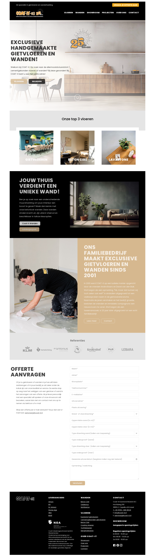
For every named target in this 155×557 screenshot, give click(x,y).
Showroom (93, 12)
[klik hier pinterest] (117, 546)
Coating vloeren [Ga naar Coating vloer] (87, 525)
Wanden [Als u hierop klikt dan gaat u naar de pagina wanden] (21, 81)
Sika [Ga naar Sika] (50, 513)
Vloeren (68, 12)
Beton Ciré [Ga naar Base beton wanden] (85, 502)
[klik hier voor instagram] (121, 546)
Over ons (121, 12)
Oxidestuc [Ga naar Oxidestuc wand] (85, 505)
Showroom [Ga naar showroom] (85, 541)
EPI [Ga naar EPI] (49, 505)
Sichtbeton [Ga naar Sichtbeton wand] (85, 507)
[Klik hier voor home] (30, 12)
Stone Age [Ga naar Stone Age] (52, 510)
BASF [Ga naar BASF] (50, 516)
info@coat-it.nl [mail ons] (121, 513)
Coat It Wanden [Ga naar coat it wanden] (30, 223)
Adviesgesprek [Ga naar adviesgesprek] (29, 229)
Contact (134, 12)
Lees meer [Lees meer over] (92, 321)
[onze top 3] (77, 97)
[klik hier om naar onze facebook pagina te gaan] (114, 546)
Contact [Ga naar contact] (84, 549)
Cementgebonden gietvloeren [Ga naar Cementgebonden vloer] (93, 520)
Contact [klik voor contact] (108, 321)
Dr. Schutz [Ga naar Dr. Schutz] (52, 507)
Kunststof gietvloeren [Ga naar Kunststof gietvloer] (89, 517)
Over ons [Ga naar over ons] (84, 543)
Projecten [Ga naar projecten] (84, 546)
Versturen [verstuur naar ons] (77, 483)
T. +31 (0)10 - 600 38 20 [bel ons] (122, 510)
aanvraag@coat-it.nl (34, 413)
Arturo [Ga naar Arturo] (50, 502)
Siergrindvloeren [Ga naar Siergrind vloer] (87, 531)
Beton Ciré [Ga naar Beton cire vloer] (85, 523)
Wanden (79, 12)
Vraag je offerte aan (125, 5)
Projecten (108, 12)
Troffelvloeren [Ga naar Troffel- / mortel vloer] (86, 528)
